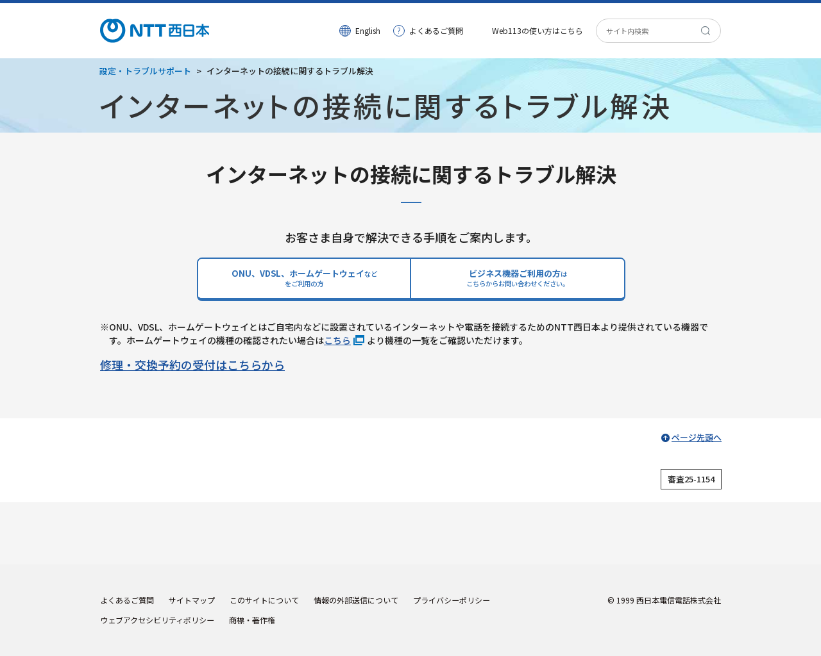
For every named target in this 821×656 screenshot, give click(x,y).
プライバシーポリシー (451, 599)
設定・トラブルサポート (145, 71)
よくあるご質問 (436, 30)
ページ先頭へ (697, 437)
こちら (337, 340)
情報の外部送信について (356, 599)
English (367, 30)
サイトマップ (192, 599)
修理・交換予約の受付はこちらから (192, 364)
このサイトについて (264, 599)
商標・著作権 (252, 619)
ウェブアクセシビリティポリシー (157, 619)
